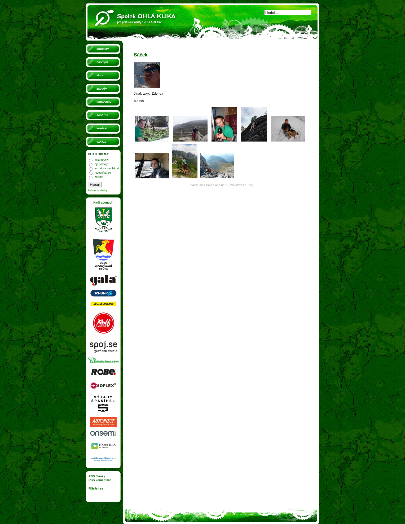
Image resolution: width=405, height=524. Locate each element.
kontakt (101, 128)
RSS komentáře (100, 480)
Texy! (250, 185)
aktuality (102, 48)
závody (101, 88)
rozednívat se (103, 172)
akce (99, 75)
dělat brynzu (102, 159)
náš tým (102, 62)
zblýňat (99, 176)
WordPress (237, 185)
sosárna (102, 115)
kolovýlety (103, 101)
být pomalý (101, 164)
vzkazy (101, 141)
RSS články (97, 476)
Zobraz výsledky (97, 190)
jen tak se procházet (107, 168)
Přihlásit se (96, 488)
